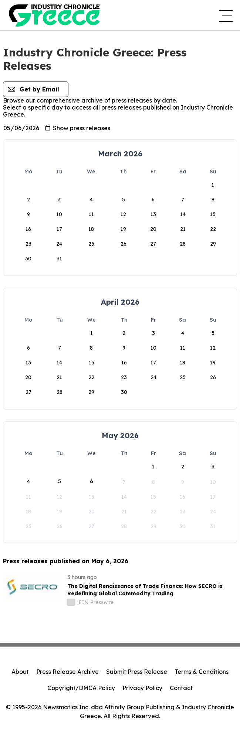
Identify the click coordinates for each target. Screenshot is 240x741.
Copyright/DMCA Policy (81, 688)
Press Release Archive (67, 671)
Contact (181, 688)
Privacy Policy (142, 688)
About (20, 671)
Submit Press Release (136, 671)
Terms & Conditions (202, 671)
